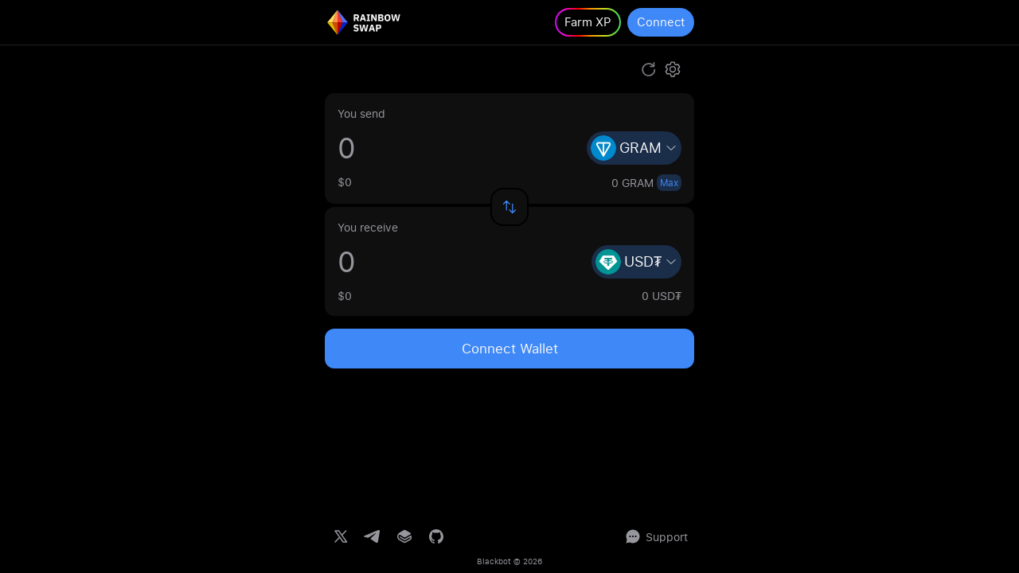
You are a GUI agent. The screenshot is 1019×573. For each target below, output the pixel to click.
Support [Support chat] (655, 536)
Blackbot (494, 561)
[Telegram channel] (372, 536)
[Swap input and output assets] (509, 207)
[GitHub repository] (436, 536)
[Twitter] (341, 536)
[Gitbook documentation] (404, 536)
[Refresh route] (649, 69)
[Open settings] (672, 69)
